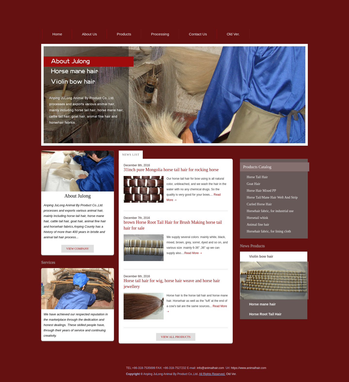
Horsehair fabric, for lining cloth (269, 231)
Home (57, 34)
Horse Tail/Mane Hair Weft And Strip (272, 197)
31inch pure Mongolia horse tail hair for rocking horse (171, 169)
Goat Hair (253, 184)
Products (124, 34)
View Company (77, 248)
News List (130, 154)
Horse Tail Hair (257, 177)
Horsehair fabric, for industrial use (270, 211)
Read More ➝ (193, 253)
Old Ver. (233, 34)
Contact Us (198, 34)
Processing (160, 34)
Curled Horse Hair (259, 204)
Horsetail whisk (257, 218)
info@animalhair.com (210, 368)
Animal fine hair (258, 224)
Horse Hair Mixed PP (261, 190)
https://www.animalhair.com (248, 368)
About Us (89, 34)
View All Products (175, 337)
